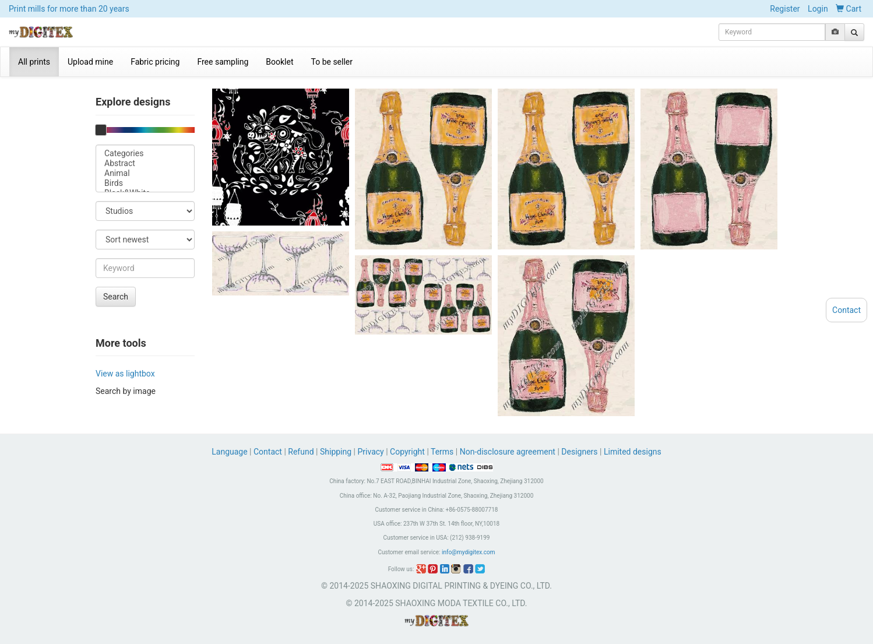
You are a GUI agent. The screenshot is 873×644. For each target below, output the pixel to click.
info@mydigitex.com (468, 552)
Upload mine (90, 61)
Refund (301, 451)
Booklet (279, 61)
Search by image (126, 391)
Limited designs (632, 451)
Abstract (145, 163)
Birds (145, 183)
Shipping (335, 451)
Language (230, 451)
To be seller (332, 61)
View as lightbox (125, 373)
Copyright (407, 451)
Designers (579, 451)
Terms (442, 451)
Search (115, 296)
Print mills (69, 8)
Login (818, 8)
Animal (145, 173)
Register (785, 8)
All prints (34, 61)
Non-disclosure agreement (507, 451)
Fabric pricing (155, 61)
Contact (268, 451)
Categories (145, 154)
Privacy (370, 451)
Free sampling (222, 61)
